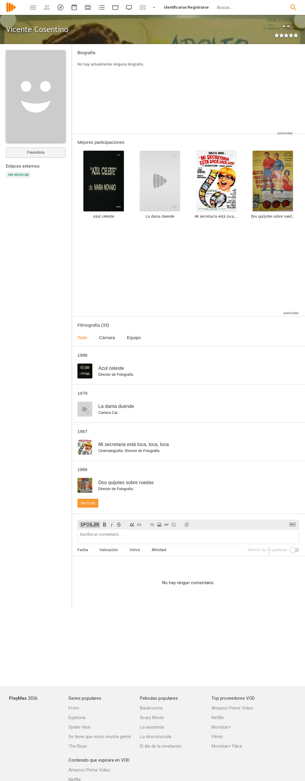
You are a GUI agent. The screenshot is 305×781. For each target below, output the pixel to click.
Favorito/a (35, 152)
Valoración (108, 550)
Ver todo (87, 503)
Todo (82, 337)
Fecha (82, 550)
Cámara (107, 337)
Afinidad (159, 550)
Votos (135, 550)
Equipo (134, 337)
